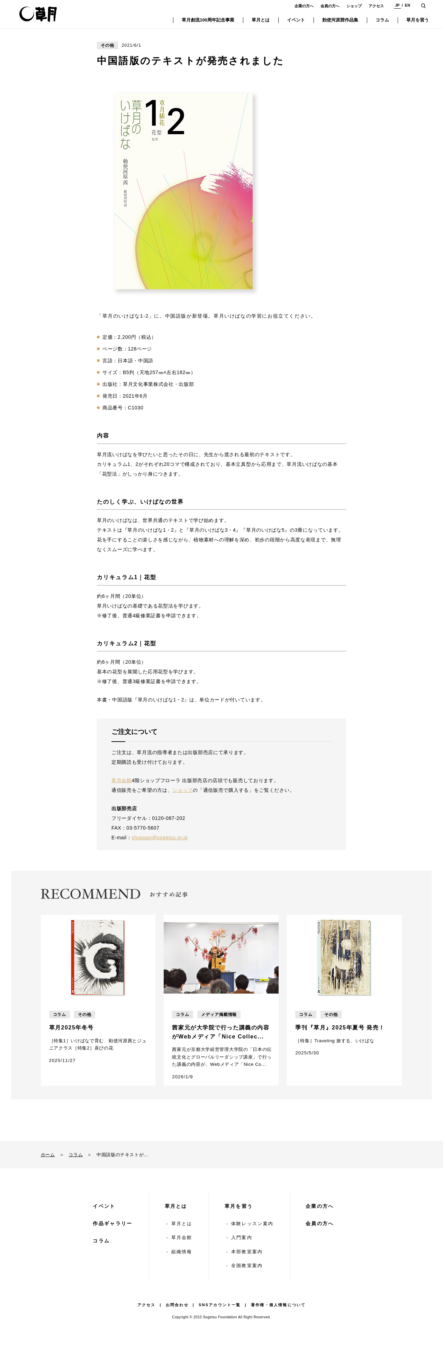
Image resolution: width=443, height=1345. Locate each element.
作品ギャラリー (112, 1223)
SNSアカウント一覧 (220, 1305)
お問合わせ (177, 1305)
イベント (104, 1206)
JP (397, 5)
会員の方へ (330, 6)
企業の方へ (304, 6)
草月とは (176, 1206)
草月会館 (121, 780)
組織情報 (181, 1251)
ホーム (48, 1154)
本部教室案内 (247, 1251)
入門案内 (241, 1237)
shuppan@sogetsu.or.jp (160, 837)
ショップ (354, 6)
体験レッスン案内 (252, 1223)
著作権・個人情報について (278, 1305)
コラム (76, 1154)
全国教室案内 (247, 1265)
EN (407, 5)
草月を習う (239, 1206)
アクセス (376, 6)
